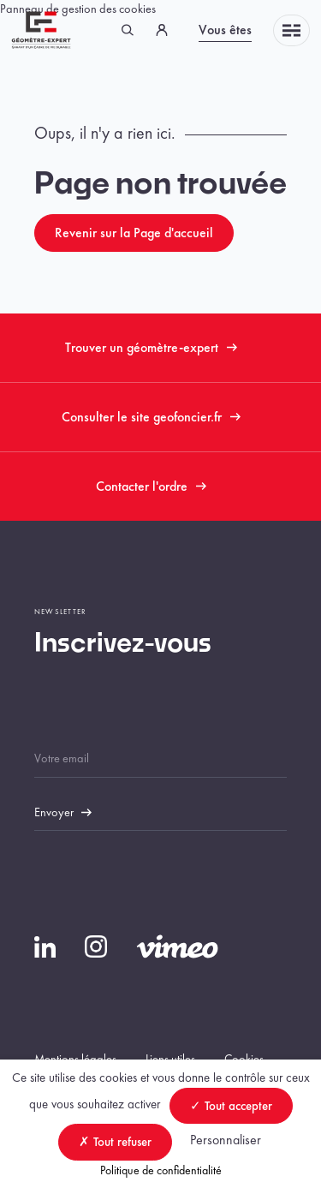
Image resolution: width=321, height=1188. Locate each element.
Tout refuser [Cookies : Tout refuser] (115, 1141)
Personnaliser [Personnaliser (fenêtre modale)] (225, 1140)
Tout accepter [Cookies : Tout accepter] (231, 1105)
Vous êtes (225, 30)
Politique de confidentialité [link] (161, 1170)
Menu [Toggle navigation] (291, 30)
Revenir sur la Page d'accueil (134, 233)
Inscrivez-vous (122, 644)
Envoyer (54, 812)
